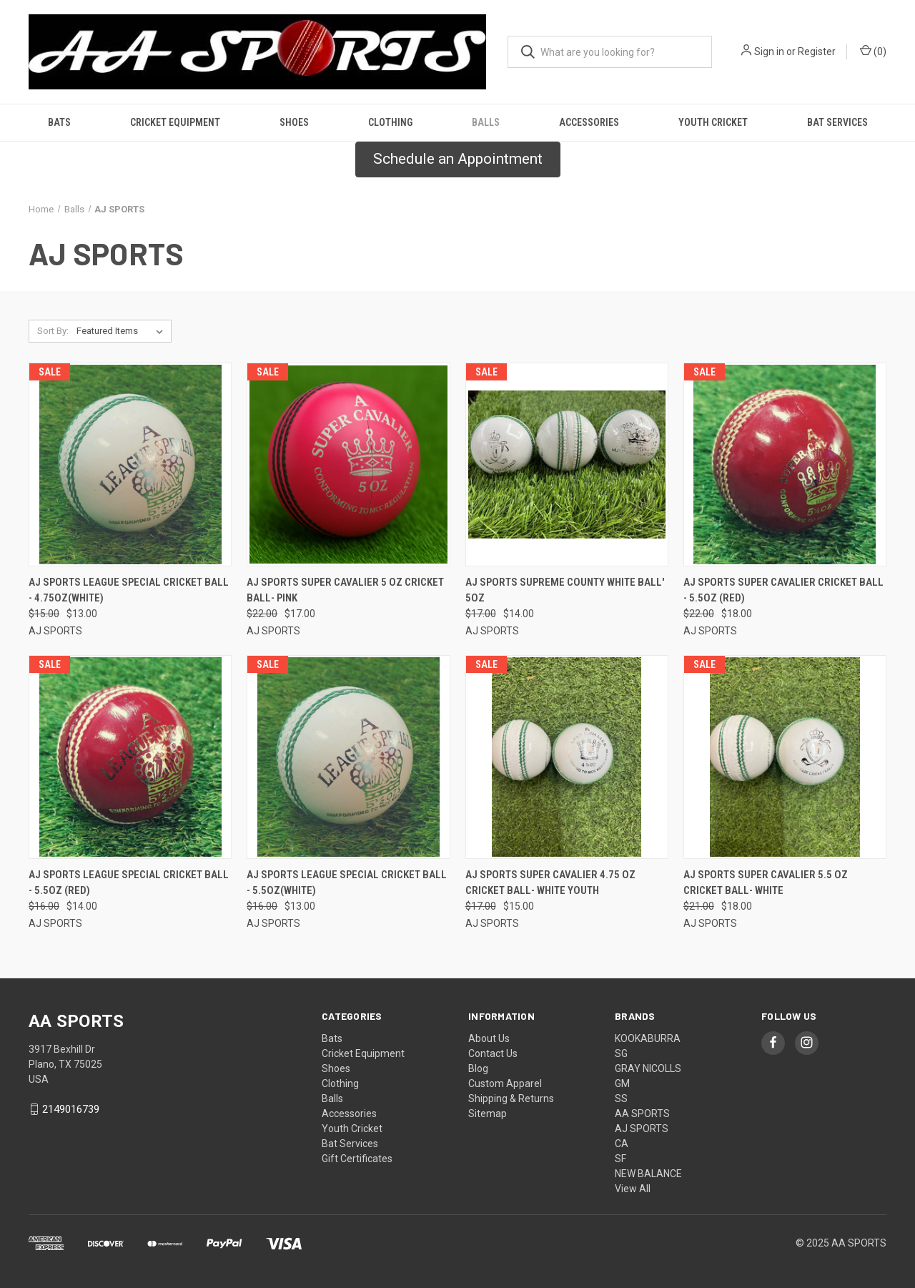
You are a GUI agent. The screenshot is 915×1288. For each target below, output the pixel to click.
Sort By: (53, 330)
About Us (489, 1038)
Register (817, 51)
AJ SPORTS (641, 1128)
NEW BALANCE (648, 1173)
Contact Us (493, 1053)
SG (621, 1053)
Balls (486, 122)
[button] (457, 159)
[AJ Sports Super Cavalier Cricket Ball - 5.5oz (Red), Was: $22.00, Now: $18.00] (785, 464)
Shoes (294, 122)
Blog (478, 1068)
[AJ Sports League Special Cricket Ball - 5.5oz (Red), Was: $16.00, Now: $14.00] (130, 757)
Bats (59, 122)
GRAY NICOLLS (648, 1068)
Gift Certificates (357, 1158)
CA (621, 1143)
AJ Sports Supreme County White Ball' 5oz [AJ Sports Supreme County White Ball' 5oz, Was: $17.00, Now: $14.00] (564, 590)
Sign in (769, 51)
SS (621, 1098)
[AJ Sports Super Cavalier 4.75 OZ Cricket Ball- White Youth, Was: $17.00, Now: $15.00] (567, 757)
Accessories (589, 122)
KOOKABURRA (648, 1038)
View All (633, 1188)
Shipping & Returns (511, 1098)
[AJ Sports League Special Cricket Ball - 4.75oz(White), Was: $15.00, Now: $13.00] (130, 464)
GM (622, 1083)
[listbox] (122, 331)
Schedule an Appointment (458, 158)
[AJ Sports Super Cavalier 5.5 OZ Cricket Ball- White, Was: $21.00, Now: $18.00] (785, 757)
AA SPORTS (642, 1113)
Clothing (390, 122)
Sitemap (487, 1113)
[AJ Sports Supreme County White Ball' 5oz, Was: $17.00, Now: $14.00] (567, 464)
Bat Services (837, 122)
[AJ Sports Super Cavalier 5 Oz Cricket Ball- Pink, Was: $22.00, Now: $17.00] (348, 464)
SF (620, 1158)
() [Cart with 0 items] (873, 50)
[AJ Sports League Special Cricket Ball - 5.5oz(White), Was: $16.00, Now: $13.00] (348, 757)
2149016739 (70, 1109)
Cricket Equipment (175, 122)
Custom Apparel (505, 1083)
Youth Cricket (713, 122)
